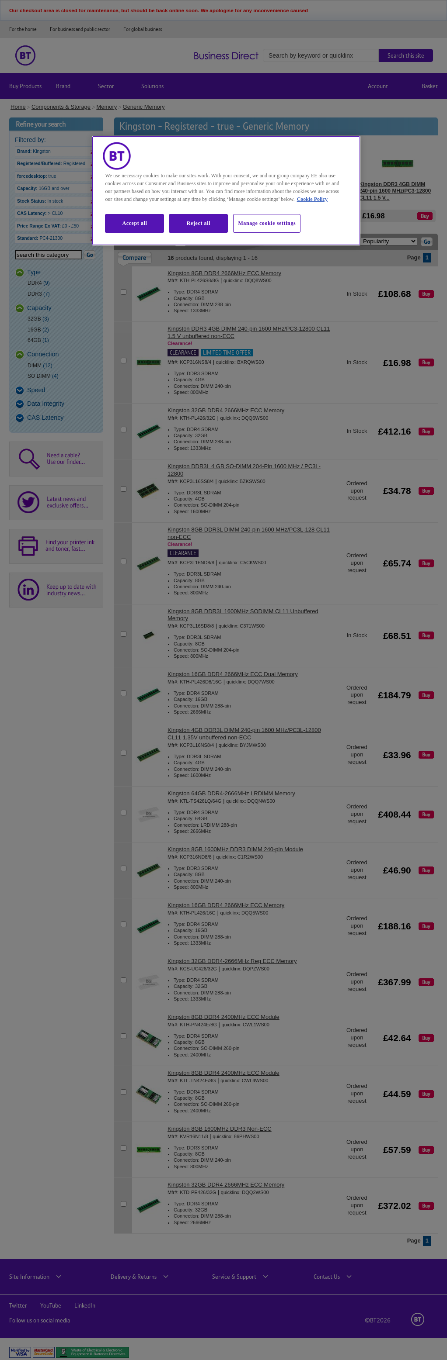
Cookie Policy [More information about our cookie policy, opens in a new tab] (312, 199)
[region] (226, 190)
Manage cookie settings (267, 223)
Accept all (134, 223)
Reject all (198, 223)
